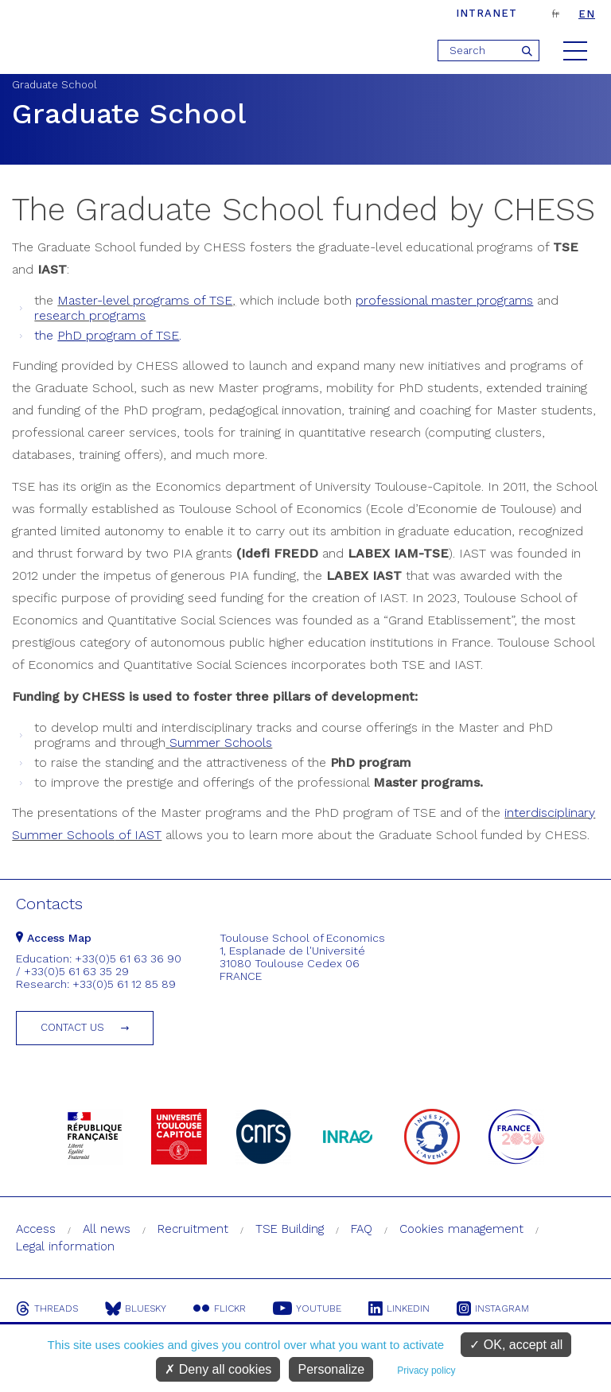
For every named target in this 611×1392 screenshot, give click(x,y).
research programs (90, 315)
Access (36, 1229)
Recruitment (193, 1229)
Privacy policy (426, 1370)
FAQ (361, 1229)
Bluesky (135, 1308)
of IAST (138, 834)
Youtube (307, 1308)
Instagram (493, 1308)
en (586, 14)
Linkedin (399, 1308)
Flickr (219, 1308)
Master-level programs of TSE (144, 300)
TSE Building (289, 1229)
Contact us (72, 1027)
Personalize (331, 1369)
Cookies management (461, 1229)
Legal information (65, 1246)
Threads (47, 1308)
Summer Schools (220, 742)
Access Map (53, 937)
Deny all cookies (218, 1369)
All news (106, 1229)
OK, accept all (515, 1344)
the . (107, 335)
